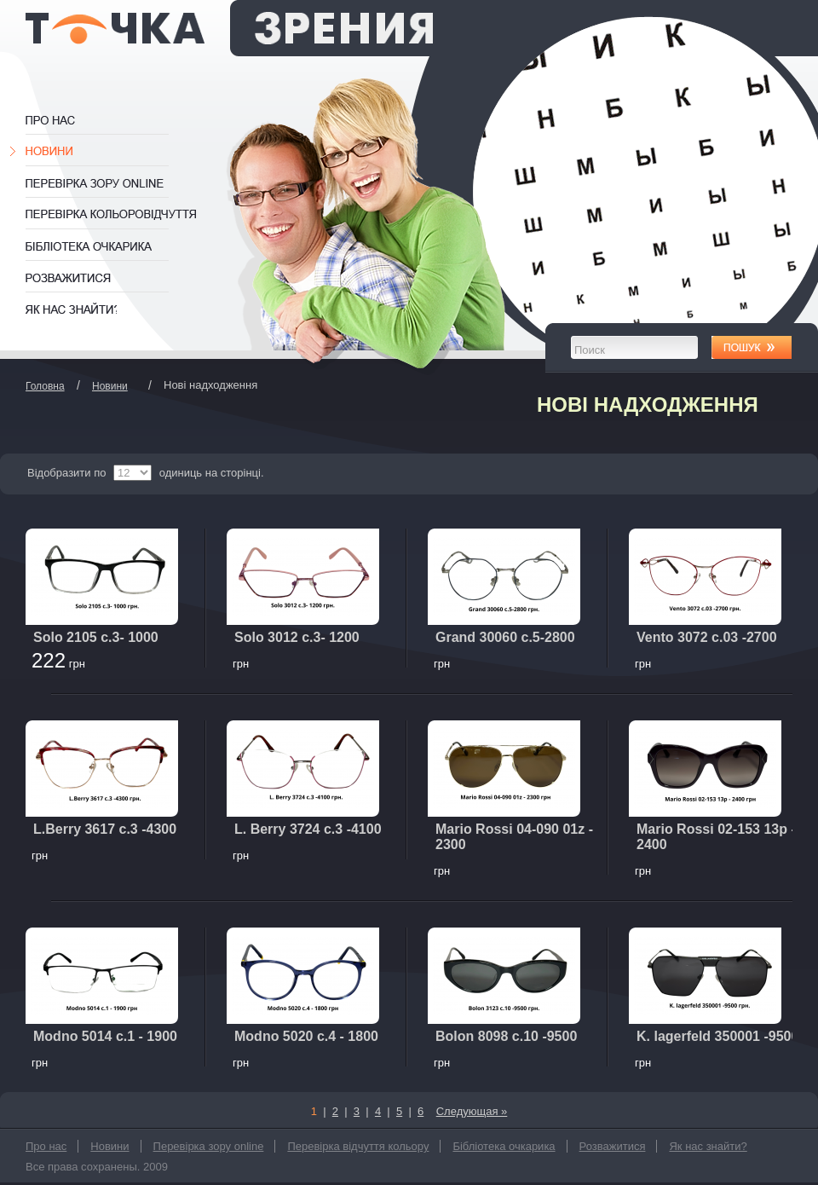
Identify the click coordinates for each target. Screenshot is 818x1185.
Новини (52, 151)
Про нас (68, 120)
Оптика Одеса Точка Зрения (229, 28)
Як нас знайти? (71, 309)
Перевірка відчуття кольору (113, 215)
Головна (45, 386)
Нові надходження (647, 404)
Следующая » (472, 1111)
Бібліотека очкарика (104, 246)
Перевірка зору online (105, 183)
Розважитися (71, 278)
